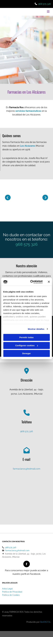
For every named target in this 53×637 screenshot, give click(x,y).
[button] (43, 12)
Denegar (26, 353)
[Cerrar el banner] (49, 282)
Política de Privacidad (12, 592)
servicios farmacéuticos (28, 111)
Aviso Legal (7, 589)
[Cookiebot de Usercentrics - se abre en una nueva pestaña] (32, 282)
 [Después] (45, 197)
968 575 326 (44, 4)
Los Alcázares (27, 145)
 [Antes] (8, 197)
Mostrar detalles (36, 329)
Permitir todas (26, 337)
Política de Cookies (11, 595)
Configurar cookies (26, 345)
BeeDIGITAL (45, 622)
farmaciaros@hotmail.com (26, 468)
